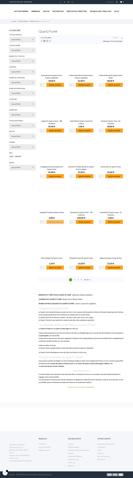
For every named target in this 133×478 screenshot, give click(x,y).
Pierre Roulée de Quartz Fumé (51, 258)
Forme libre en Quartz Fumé (111, 167)
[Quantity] (42, 85)
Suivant (87, 280)
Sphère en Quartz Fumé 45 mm (111, 258)
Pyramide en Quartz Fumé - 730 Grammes (81, 213)
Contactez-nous (73, 459)
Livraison (71, 444)
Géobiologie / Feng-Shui (100, 11)
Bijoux (46, 11)
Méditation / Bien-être (77, 11)
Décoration (58, 11)
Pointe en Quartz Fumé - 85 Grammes (110, 122)
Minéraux (35, 11)
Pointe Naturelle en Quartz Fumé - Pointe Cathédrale (81, 76)
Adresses (101, 453)
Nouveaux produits (45, 447)
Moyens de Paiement (75, 456)
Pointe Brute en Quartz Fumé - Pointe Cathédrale (52, 76)
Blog (116, 11)
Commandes (102, 447)
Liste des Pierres (21, 11)
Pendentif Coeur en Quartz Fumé (81, 258)
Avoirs (100, 450)
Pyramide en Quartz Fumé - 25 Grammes (111, 213)
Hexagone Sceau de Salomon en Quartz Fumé (51, 168)
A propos (71, 453)
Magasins (71, 466)
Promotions (42, 444)
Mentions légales (73, 447)
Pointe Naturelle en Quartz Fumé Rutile (110, 76)
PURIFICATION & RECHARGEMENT (81, 387)
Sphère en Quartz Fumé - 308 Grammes (51, 122)
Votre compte (104, 439)
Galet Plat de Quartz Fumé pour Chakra (81, 122)
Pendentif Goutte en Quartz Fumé (52, 212)
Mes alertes (101, 459)
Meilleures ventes (44, 450)
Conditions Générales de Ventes (78, 450)
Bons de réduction (103, 456)
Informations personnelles (106, 444)
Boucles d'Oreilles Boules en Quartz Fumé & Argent (81, 168)
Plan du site (72, 462)
